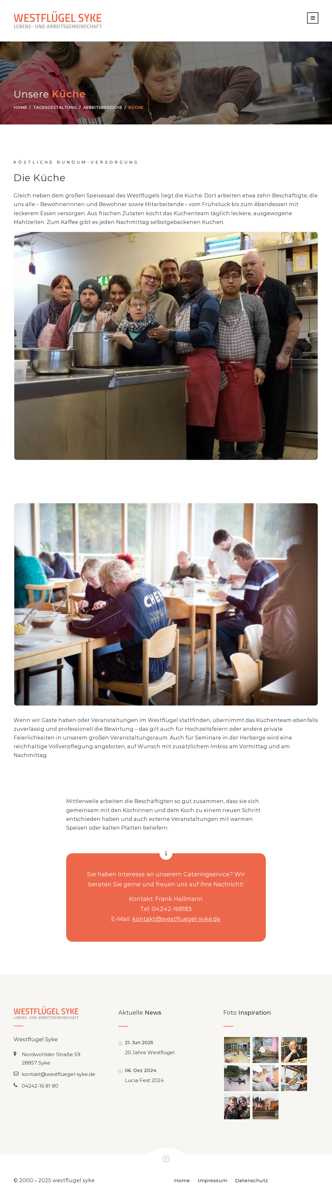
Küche (135, 107)
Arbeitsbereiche (102, 107)
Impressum (212, 1180)
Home (20, 107)
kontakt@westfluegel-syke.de (176, 919)
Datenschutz (251, 1180)
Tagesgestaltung (55, 107)
